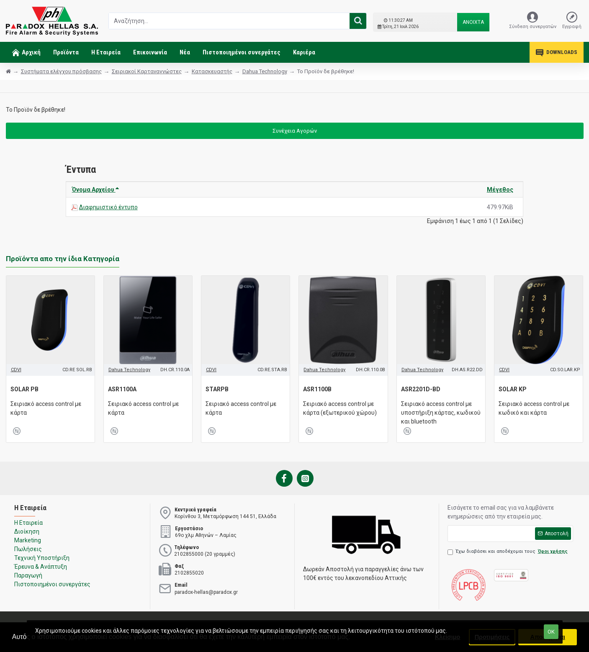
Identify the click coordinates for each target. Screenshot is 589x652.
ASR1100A (122, 389)
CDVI (16, 369)
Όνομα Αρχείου (95, 189)
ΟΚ (551, 632)
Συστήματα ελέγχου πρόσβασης (61, 71)
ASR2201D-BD (420, 389)
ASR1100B (317, 389)
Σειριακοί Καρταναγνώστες (147, 71)
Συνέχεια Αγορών (295, 131)
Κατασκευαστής (212, 71)
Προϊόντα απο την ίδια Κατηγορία (62, 258)
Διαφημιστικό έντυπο (108, 207)
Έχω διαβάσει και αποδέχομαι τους (508, 551)
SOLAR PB (24, 389)
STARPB (217, 389)
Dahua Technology (264, 71)
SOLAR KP (513, 389)
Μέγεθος (500, 189)
